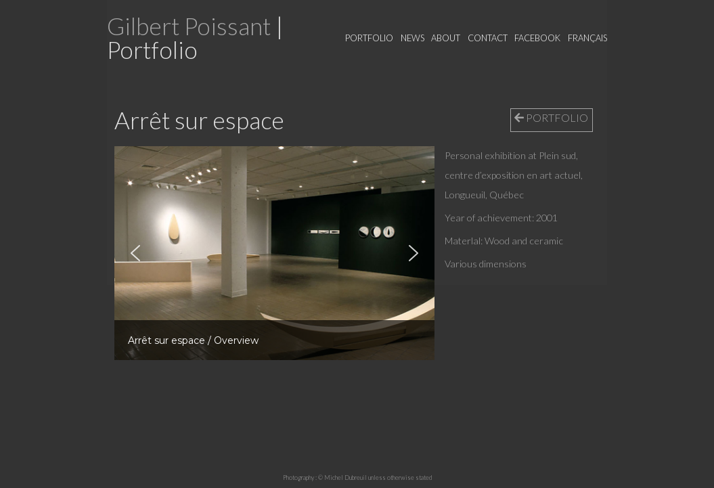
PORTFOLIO (551, 117)
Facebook (537, 37)
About (445, 37)
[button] (135, 253)
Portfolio (369, 37)
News (412, 37)
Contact (488, 37)
